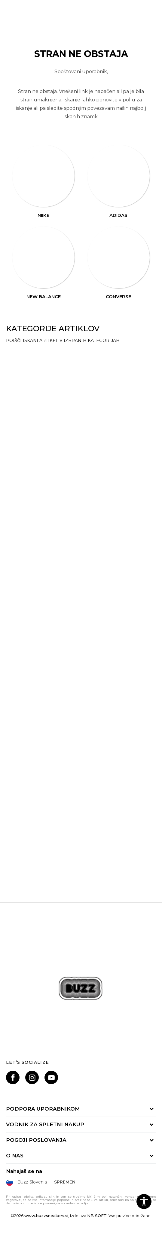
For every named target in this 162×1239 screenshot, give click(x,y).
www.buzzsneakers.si (46, 1215)
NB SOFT (97, 1215)
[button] (143, 1201)
